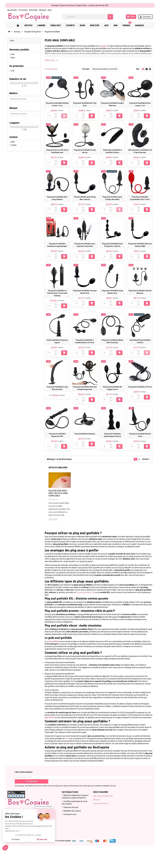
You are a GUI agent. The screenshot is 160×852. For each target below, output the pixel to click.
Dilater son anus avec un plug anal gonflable (58, 493)
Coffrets (70, 25)
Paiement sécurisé (71, 807)
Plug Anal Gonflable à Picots (140, 387)
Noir (13, 142)
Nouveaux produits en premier (104, 69)
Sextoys (28, 25)
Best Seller (33, 10)
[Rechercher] (87, 17)
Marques (42, 10)
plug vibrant (49, 717)
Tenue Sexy (55, 25)
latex (67, 739)
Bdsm (82, 25)
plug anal (102, 46)
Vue (137, 69)
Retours (96, 800)
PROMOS (126, 24)
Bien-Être (94, 25)
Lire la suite (52, 519)
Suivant (146, 459)
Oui (13, 54)
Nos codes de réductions (103, 796)
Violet (14, 145)
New (116, 25)
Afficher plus (51, 60)
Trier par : (86, 69)
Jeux (106, 25)
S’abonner (31, 781)
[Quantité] (51, 116)
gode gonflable (53, 641)
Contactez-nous (70, 814)
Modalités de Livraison (72, 811)
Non (13, 58)
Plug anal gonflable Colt (85, 592)
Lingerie (41, 25)
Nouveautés (12, 10)
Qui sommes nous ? (101, 803)
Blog (49, 10)
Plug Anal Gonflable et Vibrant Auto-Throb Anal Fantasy (57, 293)
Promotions (23, 10)
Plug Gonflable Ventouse (84, 434)
